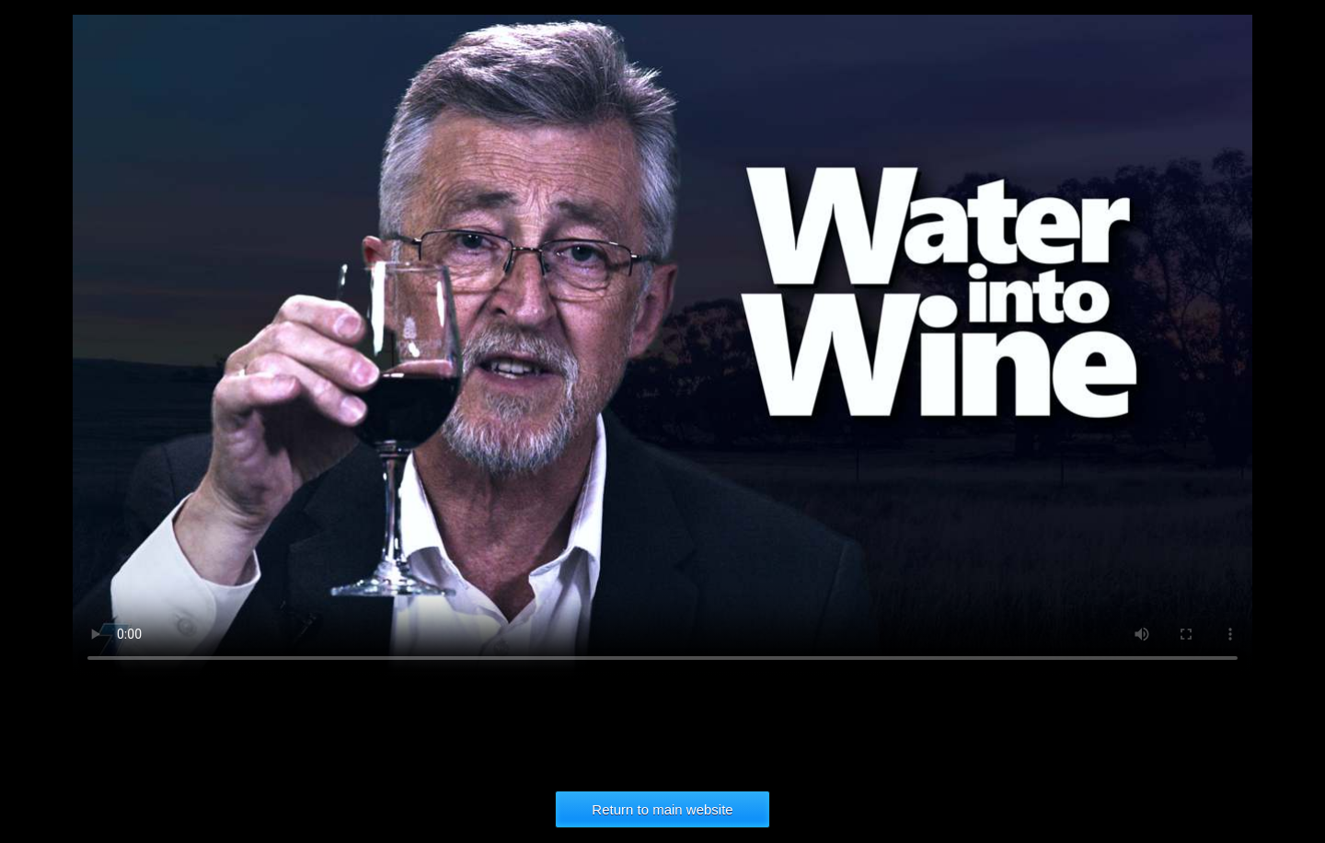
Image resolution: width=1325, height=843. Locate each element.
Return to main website (662, 809)
